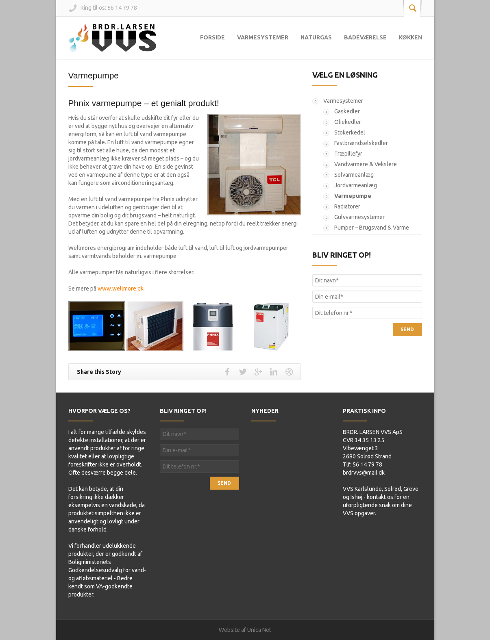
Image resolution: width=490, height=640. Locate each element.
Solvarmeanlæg (354, 174)
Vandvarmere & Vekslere (365, 164)
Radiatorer (347, 206)
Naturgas (316, 37)
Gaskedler (347, 111)
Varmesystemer (262, 37)
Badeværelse (365, 37)
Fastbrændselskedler (361, 143)
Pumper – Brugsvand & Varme (371, 227)
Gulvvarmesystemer (359, 217)
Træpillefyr (348, 153)
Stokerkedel (349, 132)
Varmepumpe (93, 75)
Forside (212, 37)
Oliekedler (347, 122)
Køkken (410, 37)
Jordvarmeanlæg (355, 185)
